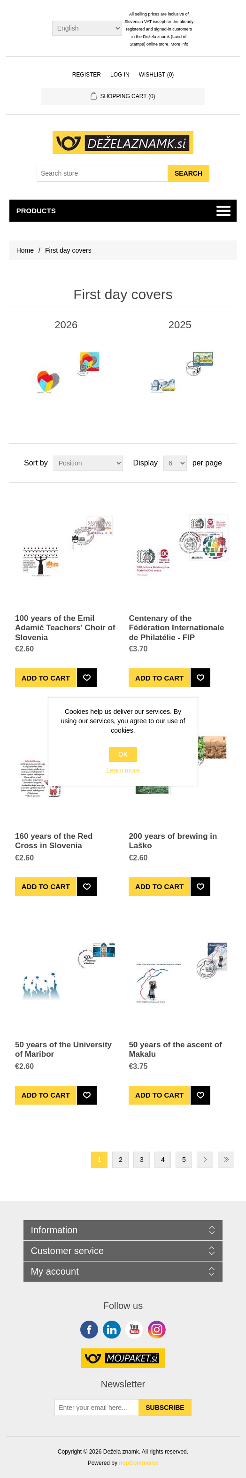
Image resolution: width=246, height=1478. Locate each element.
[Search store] (102, 173)
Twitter (112, 1330)
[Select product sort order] (88, 463)
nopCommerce (138, 1463)
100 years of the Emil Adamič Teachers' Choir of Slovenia (65, 628)
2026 (65, 325)
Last (226, 1160)
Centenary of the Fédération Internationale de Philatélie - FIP (176, 628)
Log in (120, 74)
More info (180, 44)
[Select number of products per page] (175, 463)
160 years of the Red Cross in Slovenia (53, 841)
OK (123, 754)
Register (86, 74)
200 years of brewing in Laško (173, 841)
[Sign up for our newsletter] (96, 1407)
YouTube (134, 1330)
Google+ (157, 1330)
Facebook (89, 1330)
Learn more (123, 770)
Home (25, 250)
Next (205, 1160)
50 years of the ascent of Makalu (175, 1049)
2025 (180, 325)
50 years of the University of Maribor (63, 1049)
